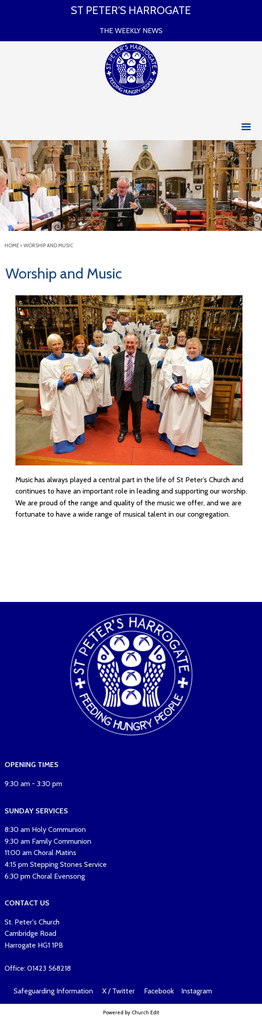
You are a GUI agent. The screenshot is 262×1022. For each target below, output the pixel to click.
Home (12, 245)
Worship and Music (48, 245)
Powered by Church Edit (131, 1012)
